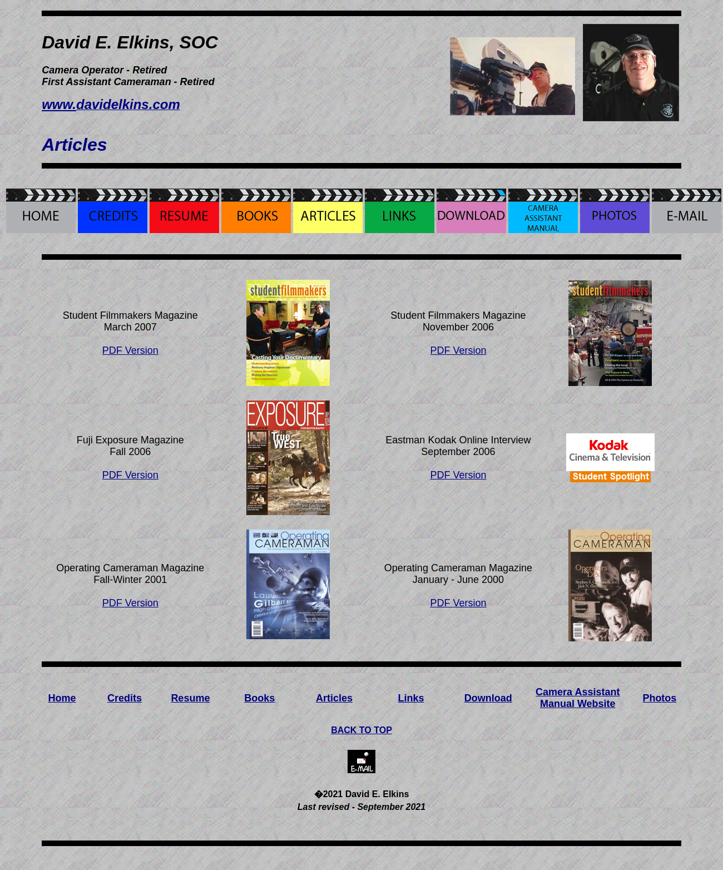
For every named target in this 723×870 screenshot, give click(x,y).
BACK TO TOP (361, 730)
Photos (659, 698)
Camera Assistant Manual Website (578, 697)
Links (411, 698)
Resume (190, 698)
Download (488, 698)
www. (59, 104)
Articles (334, 698)
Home (62, 698)
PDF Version (130, 350)
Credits (124, 698)
